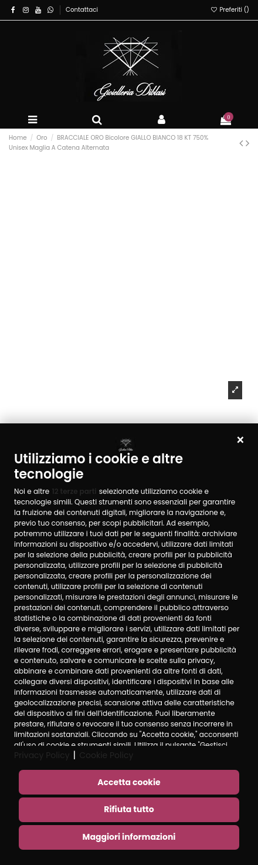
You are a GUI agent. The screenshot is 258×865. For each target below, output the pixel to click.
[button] (240, 441)
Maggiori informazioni (129, 837)
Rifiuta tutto (129, 809)
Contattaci (82, 9)
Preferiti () (229, 9)
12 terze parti (74, 491)
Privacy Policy (42, 755)
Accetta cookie (128, 782)
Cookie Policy (106, 755)
